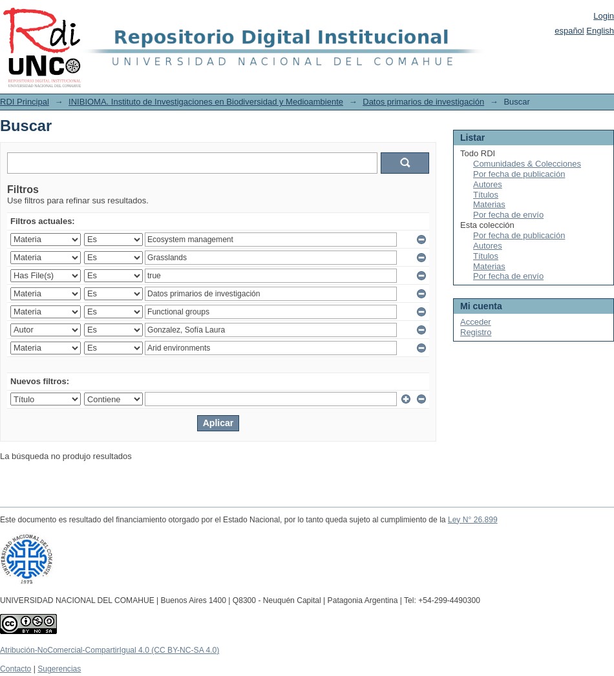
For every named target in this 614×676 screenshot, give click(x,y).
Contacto (15, 668)
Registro (475, 332)
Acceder (475, 322)
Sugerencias (59, 668)
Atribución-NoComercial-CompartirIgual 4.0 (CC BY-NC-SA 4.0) (109, 650)
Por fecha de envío (508, 215)
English (600, 31)
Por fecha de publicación (519, 174)
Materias (489, 204)
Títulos (485, 195)
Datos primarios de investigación (423, 102)
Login (603, 16)
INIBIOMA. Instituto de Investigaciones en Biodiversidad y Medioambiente (206, 102)
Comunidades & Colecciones (527, 164)
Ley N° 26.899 (473, 519)
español (569, 31)
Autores (487, 184)
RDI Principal (24, 102)
